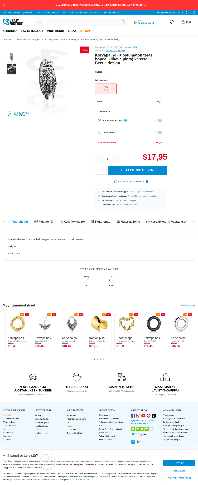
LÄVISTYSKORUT (32, 31)
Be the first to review (115, 50)
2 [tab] (97, 359)
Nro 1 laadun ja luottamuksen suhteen (80, 13)
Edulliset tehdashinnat (47, 13)
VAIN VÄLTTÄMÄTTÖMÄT (179, 478)
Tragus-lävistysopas (171, 439)
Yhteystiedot (168, 415)
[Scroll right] (5, 221)
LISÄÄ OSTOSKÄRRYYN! (137, 170)
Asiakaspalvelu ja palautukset (111, 422)
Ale (4, 429)
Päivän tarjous (9, 422)
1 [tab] (94, 359)
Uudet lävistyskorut (11, 419)
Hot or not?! (8, 433)
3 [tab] (100, 359)
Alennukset (7, 436)
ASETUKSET (179, 470)
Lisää (72, 31)
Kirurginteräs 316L (128, 47)
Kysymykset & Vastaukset (174, 419)
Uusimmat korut (9, 425)
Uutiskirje (6, 439)
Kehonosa (10, 31)
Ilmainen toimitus (111, 13)
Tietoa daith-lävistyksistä (173, 436)
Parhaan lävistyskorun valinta (175, 433)
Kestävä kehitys (106, 439)
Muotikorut (55, 31)
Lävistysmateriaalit (171, 422)
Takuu (101, 425)
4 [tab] (104, 359)
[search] (77, 22)
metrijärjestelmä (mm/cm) (168, 12)
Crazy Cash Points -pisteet (110, 429)
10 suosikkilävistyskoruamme (175, 429)
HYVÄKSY (179, 463)
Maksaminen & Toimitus (109, 419)
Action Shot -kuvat (107, 436)
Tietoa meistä (105, 433)
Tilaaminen (103, 415)
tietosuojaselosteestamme (77, 479)
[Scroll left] (193, 221)
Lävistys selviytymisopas (173, 425)
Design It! (87, 31)
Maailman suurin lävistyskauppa (17, 13)
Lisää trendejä (188, 305)
